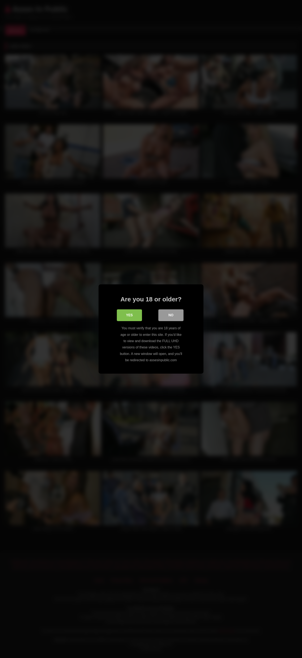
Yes (129, 315)
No (170, 315)
